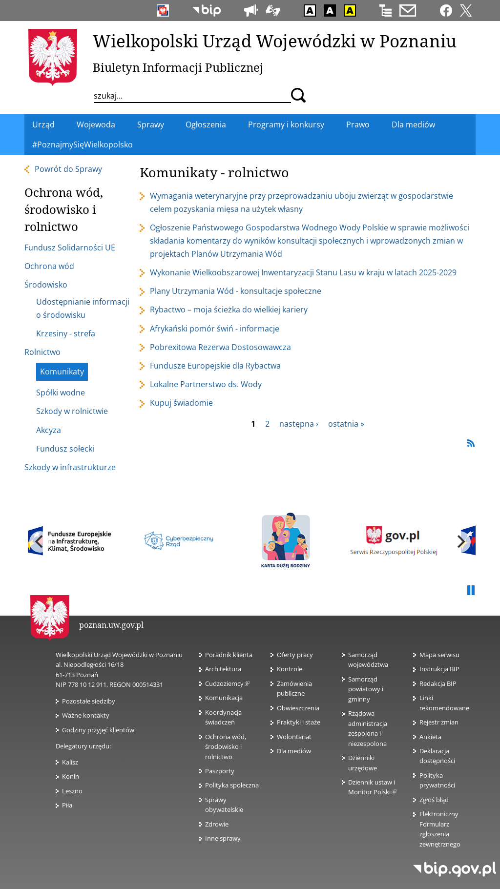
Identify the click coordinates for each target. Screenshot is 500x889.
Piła (67, 805)
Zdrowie (217, 824)
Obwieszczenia (298, 707)
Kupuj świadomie (181, 402)
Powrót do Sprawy (68, 169)
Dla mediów (294, 750)
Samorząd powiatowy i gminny (365, 689)
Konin (70, 776)
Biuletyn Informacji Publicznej (178, 67)
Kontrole (289, 668)
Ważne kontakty (85, 715)
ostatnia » (346, 423)
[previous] (40, 542)
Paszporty (219, 770)
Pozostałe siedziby (88, 701)
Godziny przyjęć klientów (98, 729)
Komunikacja (224, 697)
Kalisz (70, 762)
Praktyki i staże (298, 722)
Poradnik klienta (228, 654)
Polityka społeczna (232, 785)
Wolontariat (294, 736)
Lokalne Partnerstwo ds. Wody (206, 384)
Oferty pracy (295, 654)
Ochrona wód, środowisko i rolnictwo (225, 746)
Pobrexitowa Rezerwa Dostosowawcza (220, 347)
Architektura (223, 668)
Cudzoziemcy (227, 683)
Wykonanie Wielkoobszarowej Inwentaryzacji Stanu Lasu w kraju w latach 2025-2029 (303, 272)
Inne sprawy (223, 838)
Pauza (471, 590)
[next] (460, 542)
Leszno (72, 790)
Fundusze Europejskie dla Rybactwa (215, 365)
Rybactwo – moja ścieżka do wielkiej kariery (229, 309)
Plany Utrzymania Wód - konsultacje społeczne (235, 291)
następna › (298, 423)
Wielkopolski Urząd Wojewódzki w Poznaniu (275, 40)
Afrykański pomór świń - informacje (214, 328)
